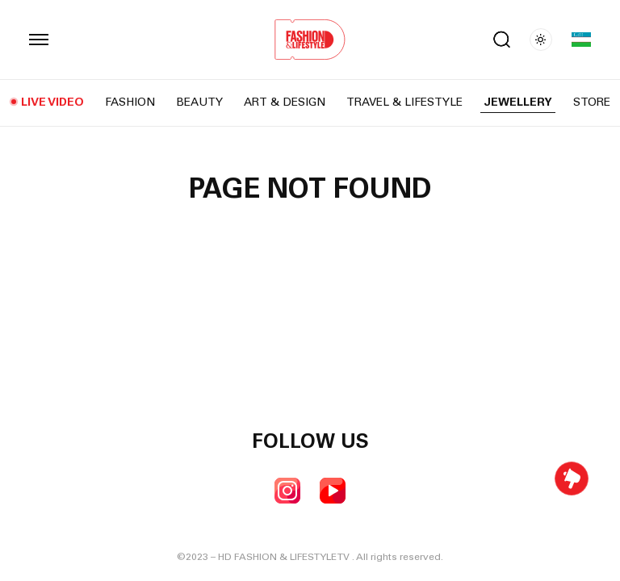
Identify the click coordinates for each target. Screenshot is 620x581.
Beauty (199, 103)
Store (591, 103)
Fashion (130, 103)
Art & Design (284, 103)
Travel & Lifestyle (404, 103)
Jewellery (518, 103)
